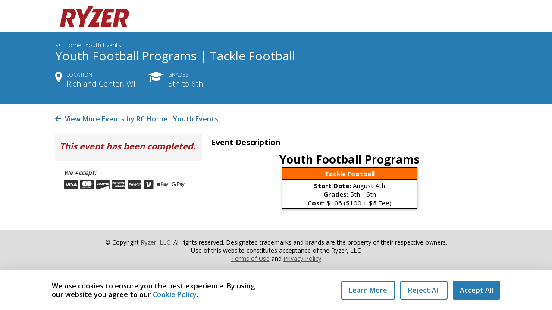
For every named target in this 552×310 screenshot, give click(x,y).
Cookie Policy (175, 294)
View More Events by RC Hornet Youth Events (136, 119)
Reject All (424, 290)
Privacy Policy (302, 258)
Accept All (476, 290)
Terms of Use (250, 258)
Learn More (368, 290)
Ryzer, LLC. (156, 242)
